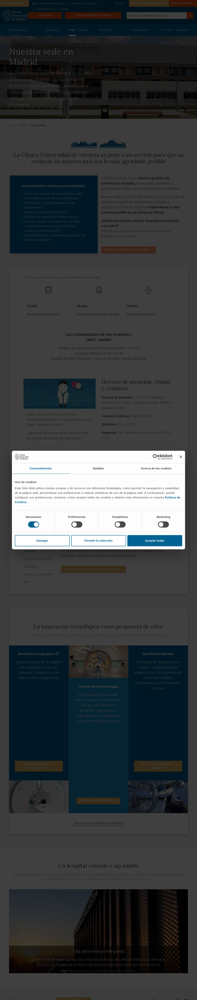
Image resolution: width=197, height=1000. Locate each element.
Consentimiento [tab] (41, 468)
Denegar (42, 540)
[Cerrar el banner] (180, 457)
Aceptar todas (154, 540)
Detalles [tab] (98, 468)
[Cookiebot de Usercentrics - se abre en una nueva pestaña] (155, 457)
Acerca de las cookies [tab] (156, 468)
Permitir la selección (98, 540)
